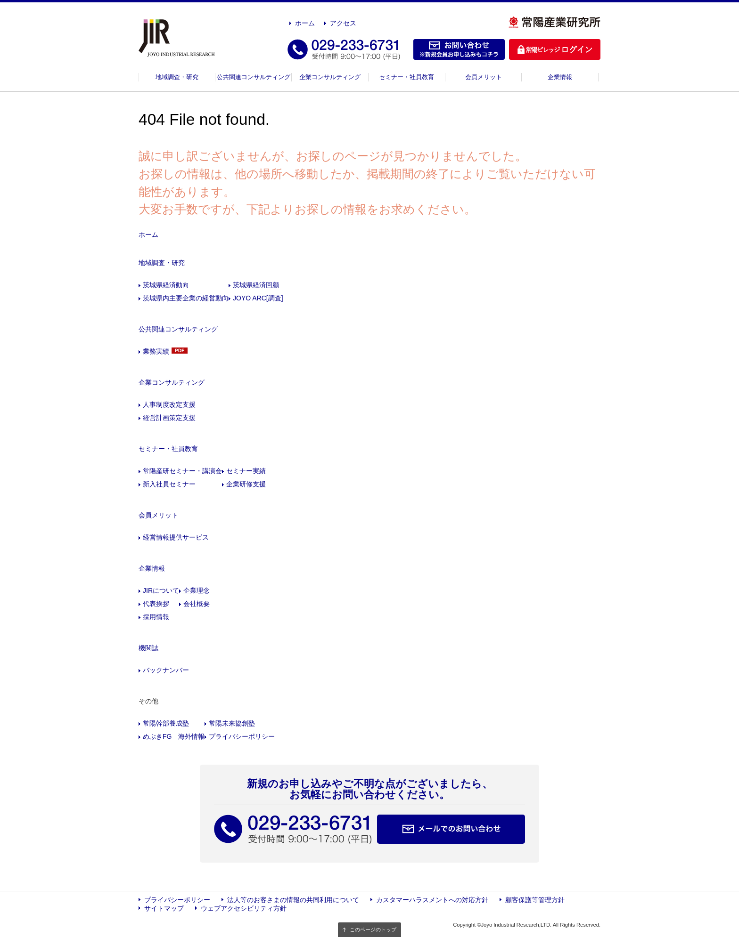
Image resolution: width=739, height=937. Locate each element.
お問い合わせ (459, 49)
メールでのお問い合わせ (451, 829)
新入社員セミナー (169, 484)
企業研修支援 (246, 484)
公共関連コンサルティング (253, 77)
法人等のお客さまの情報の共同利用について (293, 900)
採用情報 (156, 617)
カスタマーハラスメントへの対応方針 (432, 900)
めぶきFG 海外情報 (174, 736)
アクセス (343, 23)
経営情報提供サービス (176, 537)
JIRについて (161, 590)
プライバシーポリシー (242, 736)
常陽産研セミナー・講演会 (182, 471)
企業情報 (560, 77)
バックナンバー (166, 670)
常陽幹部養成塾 (166, 723)
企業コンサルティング (330, 77)
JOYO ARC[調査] (258, 298)
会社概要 (196, 603)
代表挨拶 (156, 603)
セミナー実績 (246, 471)
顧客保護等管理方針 (535, 900)
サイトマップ (164, 908)
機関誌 (148, 648)
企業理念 (196, 590)
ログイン (554, 49)
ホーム (305, 23)
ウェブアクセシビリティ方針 (244, 908)
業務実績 (156, 351)
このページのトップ (373, 929)
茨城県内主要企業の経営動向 (186, 298)
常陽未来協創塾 (232, 723)
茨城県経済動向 (166, 285)
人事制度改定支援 (169, 404)
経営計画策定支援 (169, 417)
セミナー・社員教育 (406, 77)
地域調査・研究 (177, 77)
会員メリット (483, 77)
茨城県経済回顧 (256, 285)
